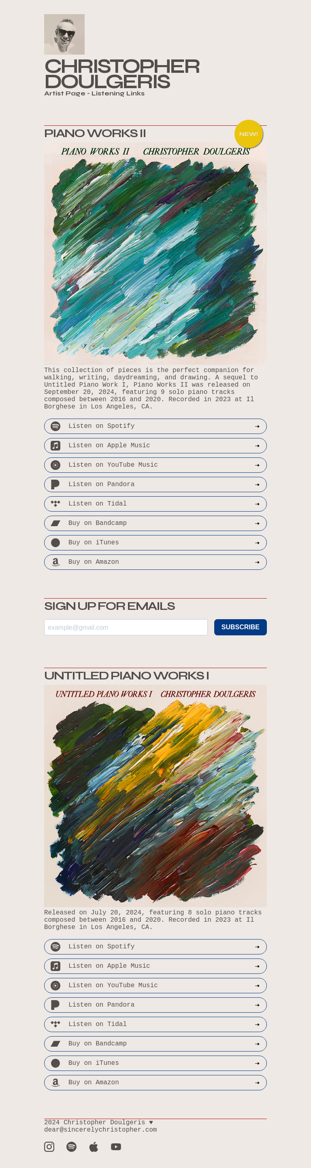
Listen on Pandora (155, 484)
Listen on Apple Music (155, 446)
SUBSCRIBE (241, 627)
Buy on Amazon (155, 562)
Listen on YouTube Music (155, 465)
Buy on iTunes (155, 543)
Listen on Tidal (155, 504)
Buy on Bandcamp (155, 523)
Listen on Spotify (155, 426)
